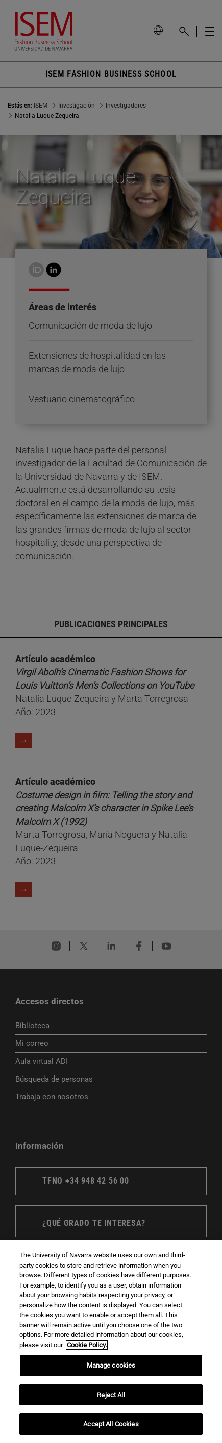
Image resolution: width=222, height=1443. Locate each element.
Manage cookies (111, 1365)
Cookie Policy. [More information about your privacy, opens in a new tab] (87, 1345)
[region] (111, 1341)
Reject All (111, 1395)
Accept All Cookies (110, 1424)
